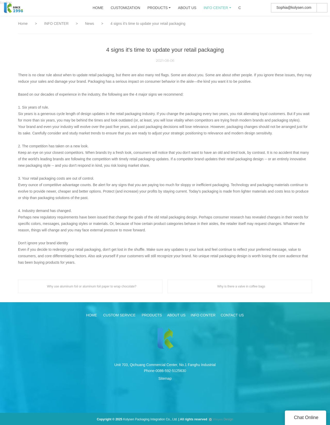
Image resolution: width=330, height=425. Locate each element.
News (90, 23)
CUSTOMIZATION (126, 9)
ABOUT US (188, 9)
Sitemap (164, 378)
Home (23, 23)
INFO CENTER (216, 9)
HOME (98, 9)
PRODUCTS (158, 9)
